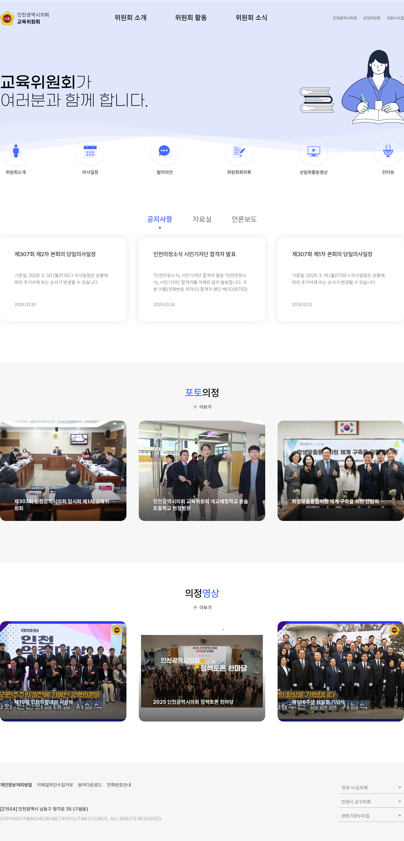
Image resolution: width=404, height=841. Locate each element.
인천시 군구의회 (356, 802)
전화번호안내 (119, 785)
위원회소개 (16, 172)
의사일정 (90, 172)
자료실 (202, 219)
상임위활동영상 (314, 172)
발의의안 (165, 172)
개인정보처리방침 (16, 785)
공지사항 (159, 219)
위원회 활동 (191, 17)
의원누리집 (395, 18)
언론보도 (244, 219)
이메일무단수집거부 (55, 785)
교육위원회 (33, 18)
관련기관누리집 (355, 816)
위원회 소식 (252, 17)
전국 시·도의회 (354, 788)
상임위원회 (371, 18)
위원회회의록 (239, 172)
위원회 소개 (131, 17)
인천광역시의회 (345, 18)
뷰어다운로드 (90, 785)
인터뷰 (388, 172)
